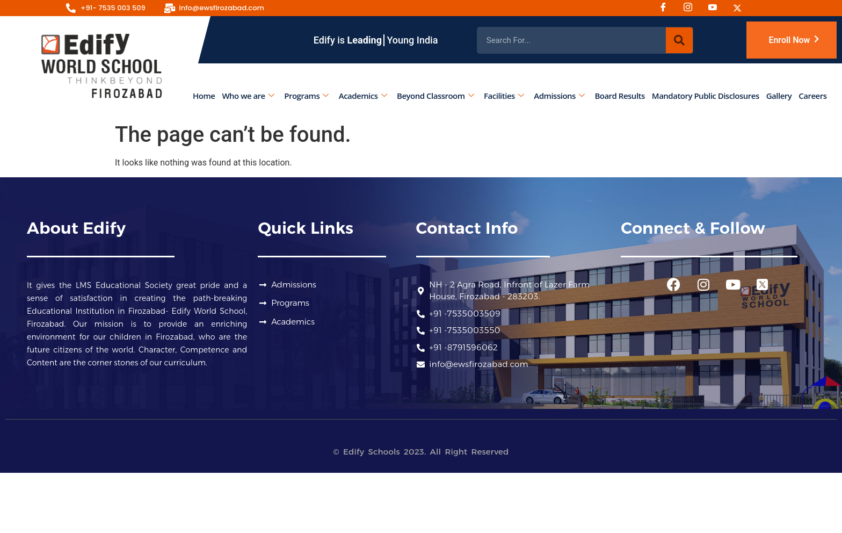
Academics (363, 95)
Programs (307, 95)
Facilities (504, 95)
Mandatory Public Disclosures (705, 95)
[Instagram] (692, 8)
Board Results (620, 95)
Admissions (559, 95)
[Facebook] (667, 8)
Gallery (779, 95)
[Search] (679, 40)
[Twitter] (741, 8)
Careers (813, 95)
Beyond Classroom (435, 95)
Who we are (248, 95)
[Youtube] (716, 8)
